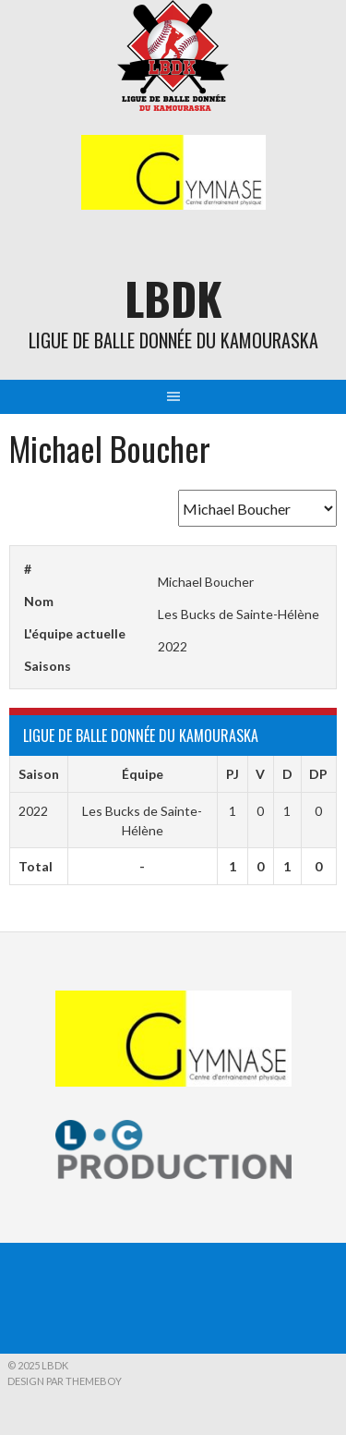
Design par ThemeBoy (64, 1381)
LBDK (173, 298)
